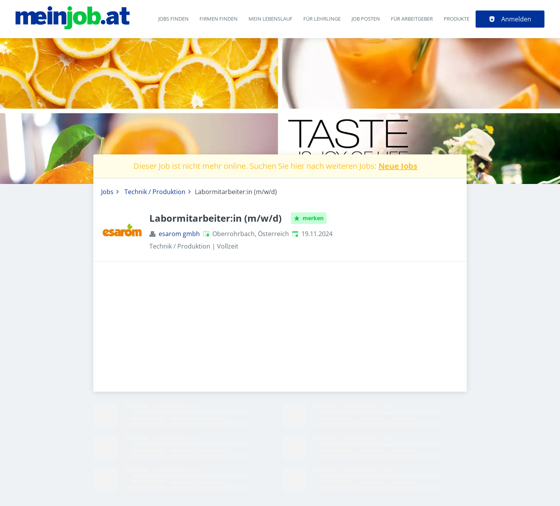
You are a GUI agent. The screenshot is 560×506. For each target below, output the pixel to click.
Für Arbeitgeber (412, 18)
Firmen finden (219, 18)
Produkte (456, 18)
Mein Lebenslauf (270, 18)
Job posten (366, 18)
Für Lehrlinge (322, 18)
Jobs (107, 191)
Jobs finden (173, 18)
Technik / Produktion (155, 191)
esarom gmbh (179, 233)
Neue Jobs (397, 166)
